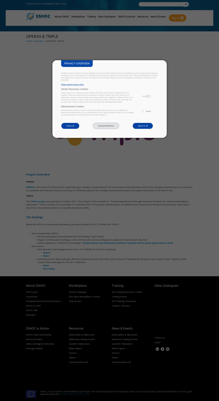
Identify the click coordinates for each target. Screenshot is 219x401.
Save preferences (106, 125)
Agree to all (143, 125)
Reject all (70, 125)
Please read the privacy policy (72, 85)
